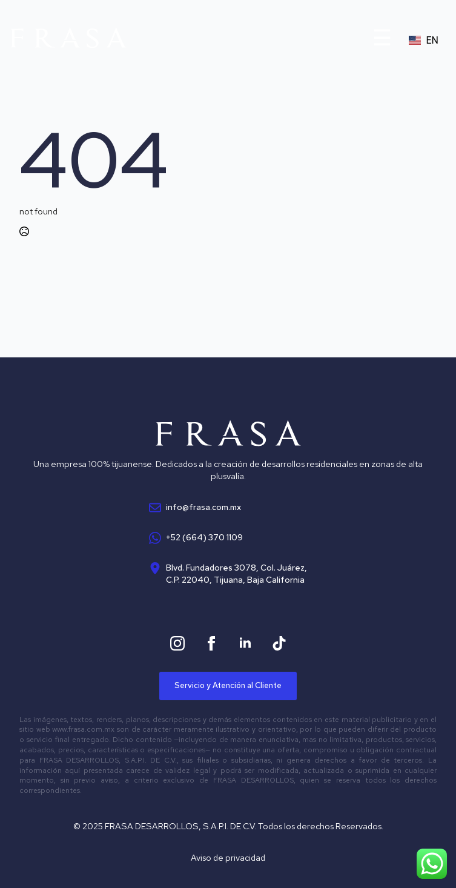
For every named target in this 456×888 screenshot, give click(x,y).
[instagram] (177, 643)
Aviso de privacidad (228, 857)
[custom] (279, 643)
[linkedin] (245, 643)
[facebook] (211, 643)
